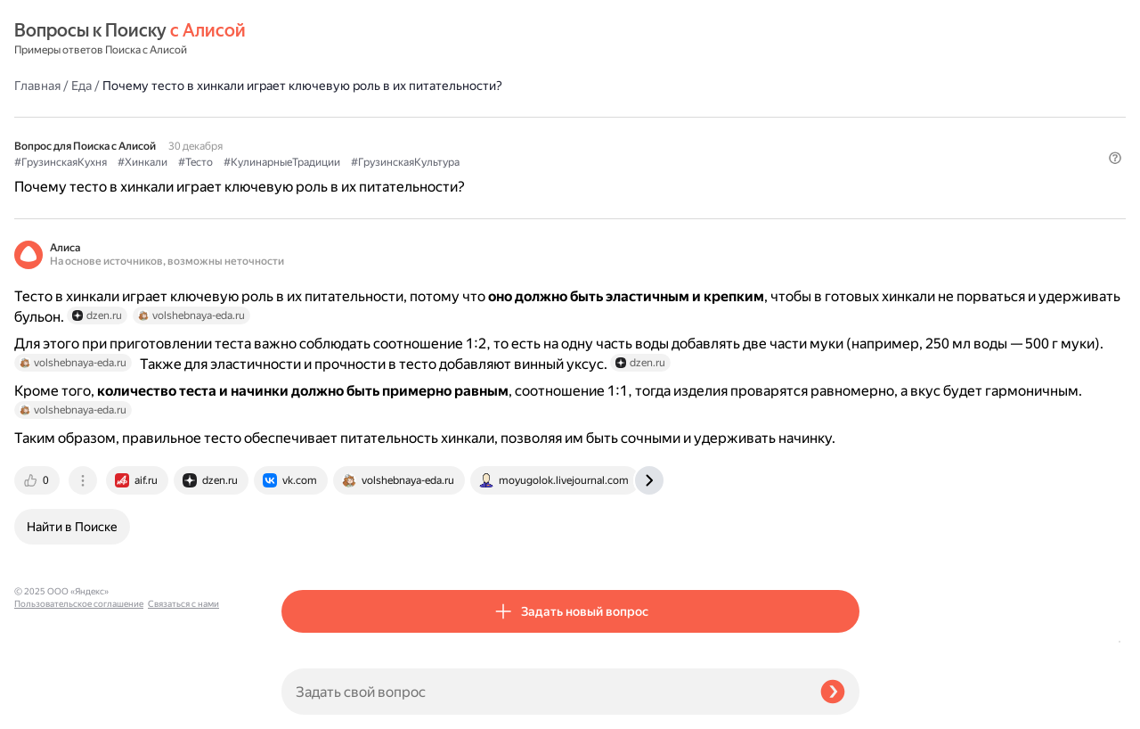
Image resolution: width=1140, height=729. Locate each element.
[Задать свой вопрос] (543, 691)
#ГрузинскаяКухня (327, 117)
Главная (304, 39)
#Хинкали (410, 117)
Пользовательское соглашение (78, 695)
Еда (348, 39)
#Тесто (462, 117)
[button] (848, 146)
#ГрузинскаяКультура (672, 117)
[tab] (305, 545)
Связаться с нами (50, 708)
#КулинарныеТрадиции (549, 117)
